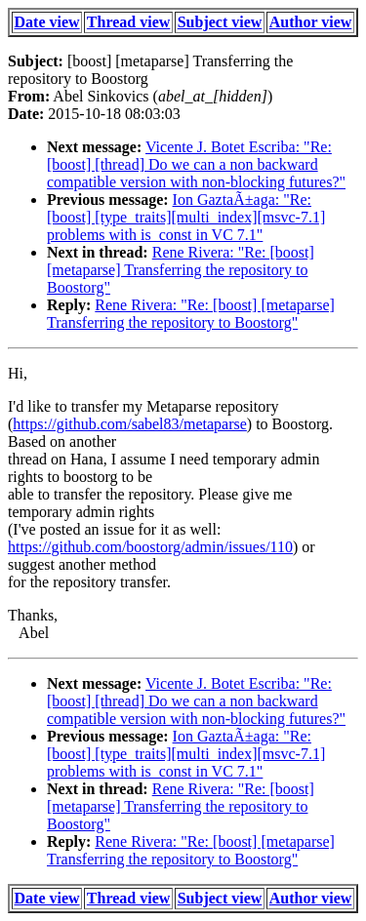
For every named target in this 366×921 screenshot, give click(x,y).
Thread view (128, 22)
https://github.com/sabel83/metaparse (130, 424)
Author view (310, 22)
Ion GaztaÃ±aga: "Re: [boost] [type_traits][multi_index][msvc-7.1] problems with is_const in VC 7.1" (186, 217)
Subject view (220, 22)
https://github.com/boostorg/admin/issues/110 (150, 547)
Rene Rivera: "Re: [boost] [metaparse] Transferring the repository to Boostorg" (180, 270)
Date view (47, 22)
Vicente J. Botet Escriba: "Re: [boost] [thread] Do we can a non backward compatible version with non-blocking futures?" (196, 164)
